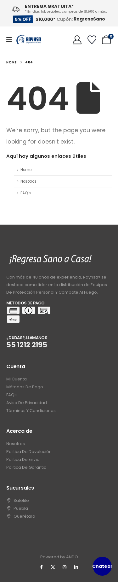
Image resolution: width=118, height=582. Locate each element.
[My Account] (77, 39)
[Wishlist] (92, 39)
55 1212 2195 (26, 345)
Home (25, 169)
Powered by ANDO (59, 557)
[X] (53, 567)
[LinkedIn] (76, 567)
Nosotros (28, 181)
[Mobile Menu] (11, 39)
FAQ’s (25, 193)
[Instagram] (64, 567)
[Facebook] (41, 567)
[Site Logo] (28, 39)
